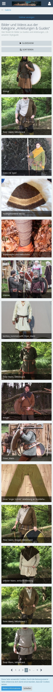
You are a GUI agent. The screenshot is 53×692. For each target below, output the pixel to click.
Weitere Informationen (12, 688)
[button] (3, 3)
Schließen (27, 688)
